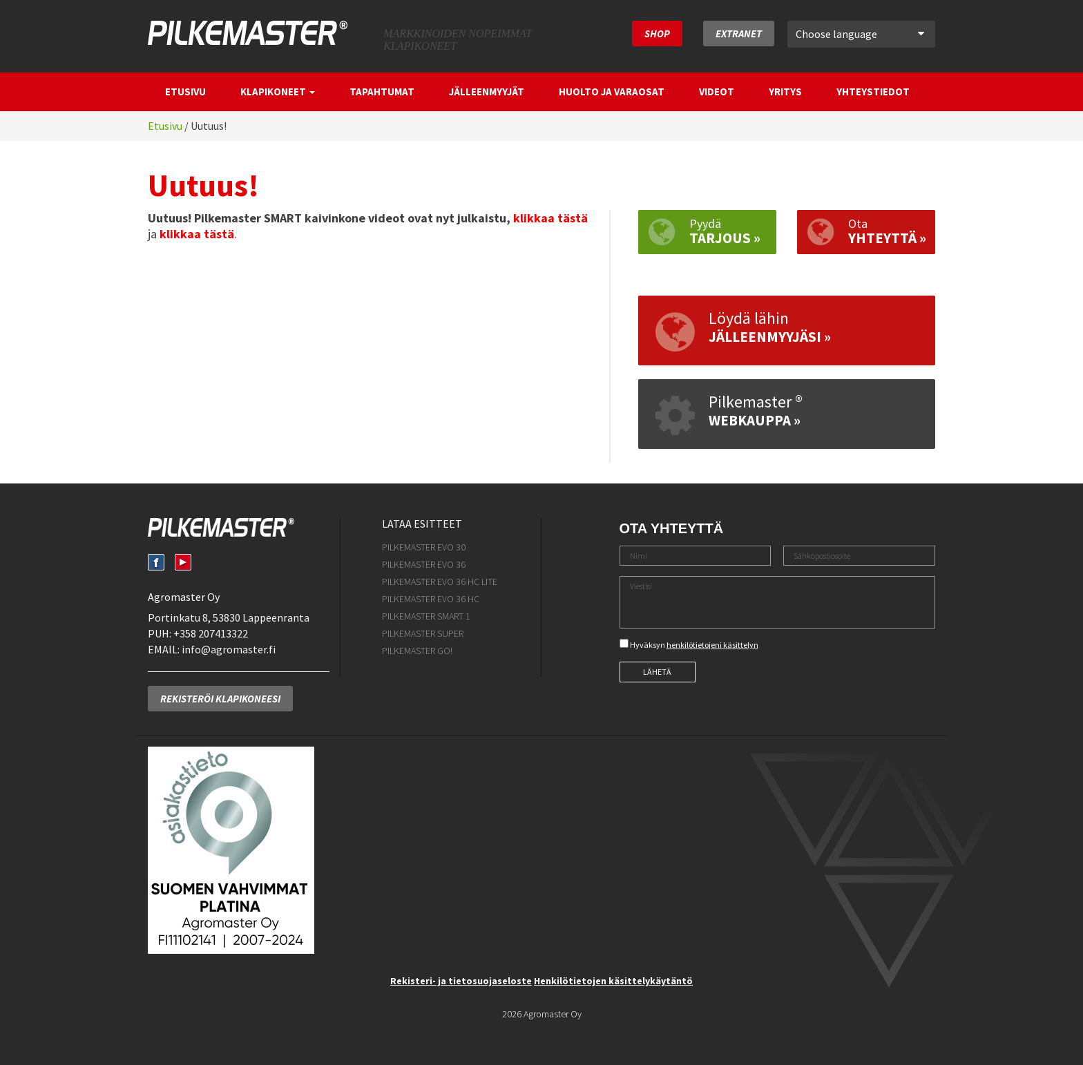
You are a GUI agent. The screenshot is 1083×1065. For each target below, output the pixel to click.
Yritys (785, 91)
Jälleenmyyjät (486, 91)
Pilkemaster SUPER (422, 633)
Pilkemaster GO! (417, 650)
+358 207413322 (210, 633)
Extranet (739, 33)
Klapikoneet (277, 91)
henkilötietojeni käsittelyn (712, 645)
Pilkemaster (247, 33)
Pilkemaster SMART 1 (426, 616)
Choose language (860, 34)
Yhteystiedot (873, 91)
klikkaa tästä (550, 218)
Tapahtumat (381, 91)
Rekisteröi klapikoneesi (220, 698)
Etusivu (185, 91)
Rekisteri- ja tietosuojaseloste (461, 981)
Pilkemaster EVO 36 (424, 564)
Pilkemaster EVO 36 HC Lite (439, 581)
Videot (716, 91)
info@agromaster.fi (229, 649)
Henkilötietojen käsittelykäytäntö (613, 981)
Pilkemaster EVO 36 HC (430, 599)
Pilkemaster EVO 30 (424, 547)
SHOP (657, 33)
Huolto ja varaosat (611, 91)
